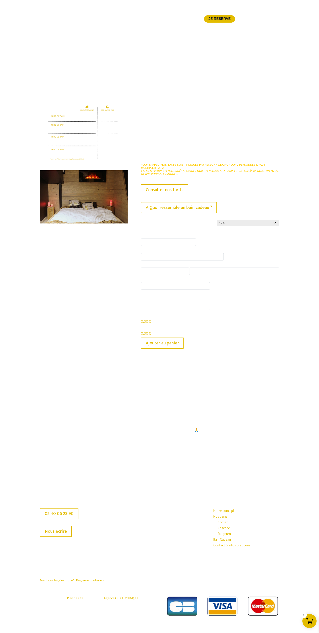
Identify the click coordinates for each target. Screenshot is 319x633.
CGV (71, 579)
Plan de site (75, 597)
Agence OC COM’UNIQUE (121, 597)
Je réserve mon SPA (156, 451)
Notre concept (97, 19)
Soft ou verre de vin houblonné (166, 249)
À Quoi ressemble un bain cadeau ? (179, 207)
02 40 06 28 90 (59, 512)
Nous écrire (56, 530)
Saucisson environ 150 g (160, 263)
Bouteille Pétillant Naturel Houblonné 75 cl (175, 278)
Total (145, 327)
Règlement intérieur (90, 579)
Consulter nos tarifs (164, 190)
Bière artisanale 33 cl (157, 234)
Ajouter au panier (162, 342)
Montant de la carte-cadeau (163, 223)
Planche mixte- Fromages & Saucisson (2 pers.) (227, 263)
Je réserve (219, 19)
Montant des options (158, 315)
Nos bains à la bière (133, 19)
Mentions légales (52, 579)
